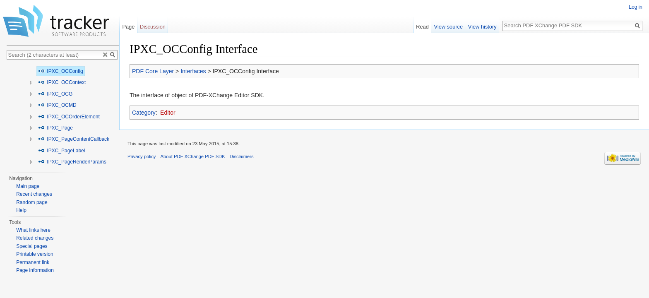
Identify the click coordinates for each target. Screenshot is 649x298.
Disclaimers (242, 156)
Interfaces (193, 71)
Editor (167, 112)
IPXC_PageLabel (61, 151)
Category (144, 112)
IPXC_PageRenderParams (72, 162)
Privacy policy (141, 156)
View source (448, 27)
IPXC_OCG (55, 94)
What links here (33, 230)
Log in (635, 7)
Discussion (153, 27)
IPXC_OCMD (57, 105)
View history (482, 27)
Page (128, 27)
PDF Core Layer (153, 71)
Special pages (31, 246)
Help (21, 210)
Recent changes (34, 194)
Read (422, 27)
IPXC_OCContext (62, 82)
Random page (31, 202)
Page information (35, 270)
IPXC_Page (55, 128)
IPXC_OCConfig (60, 71)
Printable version (34, 254)
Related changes (34, 238)
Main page (27, 186)
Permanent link (32, 262)
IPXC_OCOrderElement (69, 117)
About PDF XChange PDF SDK (193, 156)
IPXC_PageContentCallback (73, 139)
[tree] (63, 116)
